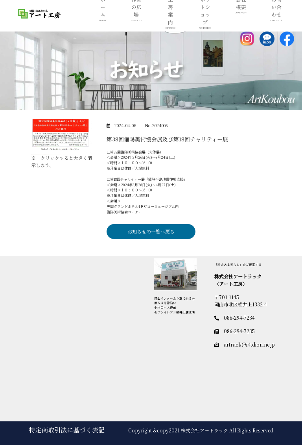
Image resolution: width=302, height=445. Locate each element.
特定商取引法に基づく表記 (67, 429)
